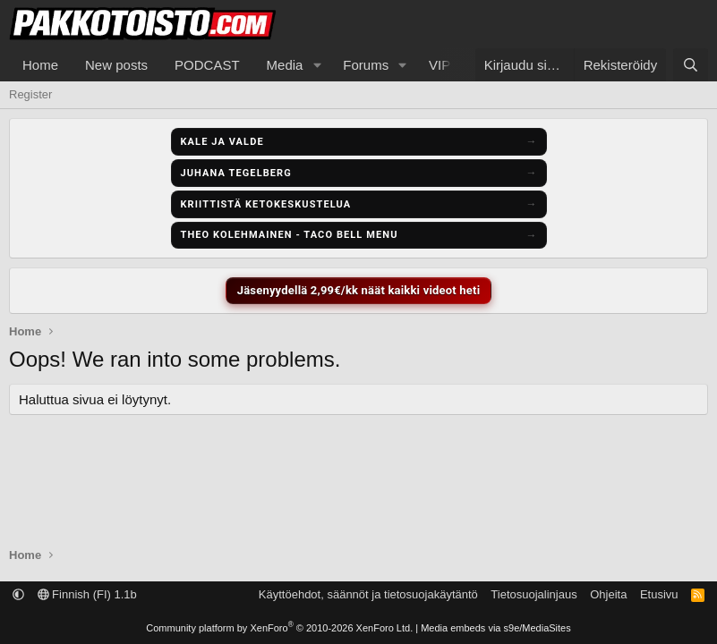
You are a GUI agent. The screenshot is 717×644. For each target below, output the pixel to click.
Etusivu (659, 594)
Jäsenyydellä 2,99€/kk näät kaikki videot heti (359, 290)
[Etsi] (690, 64)
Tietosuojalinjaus (533, 594)
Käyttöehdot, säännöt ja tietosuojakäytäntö (368, 594)
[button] (316, 64)
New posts (116, 64)
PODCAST (207, 64)
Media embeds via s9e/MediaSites (496, 628)
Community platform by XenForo (279, 628)
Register (30, 94)
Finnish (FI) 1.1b (87, 594)
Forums (365, 64)
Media (285, 64)
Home (40, 64)
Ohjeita (608, 594)
